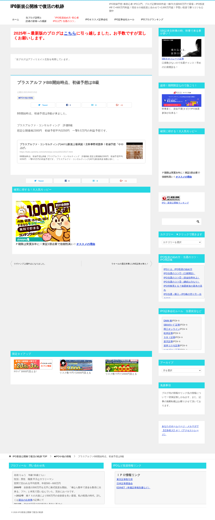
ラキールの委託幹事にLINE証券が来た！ (130, 264)
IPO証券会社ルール (124, 19)
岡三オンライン (172, 329)
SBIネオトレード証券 (173, 58)
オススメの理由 (85, 244)
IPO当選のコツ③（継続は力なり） (182, 281)
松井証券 (168, 333)
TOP (30, 456)
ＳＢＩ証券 (169, 337)
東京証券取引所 (125, 479)
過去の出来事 (25, 500)
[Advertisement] (81, 310)
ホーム (15, 19)
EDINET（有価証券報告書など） (133, 487)
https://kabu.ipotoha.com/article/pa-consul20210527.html (46, 152)
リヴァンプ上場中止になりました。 (30, 264)
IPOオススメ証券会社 (96, 19)
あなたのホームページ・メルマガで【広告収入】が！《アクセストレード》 (180, 430)
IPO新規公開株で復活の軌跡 (41, 5)
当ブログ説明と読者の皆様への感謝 (36, 19)
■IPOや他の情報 (26, 98)
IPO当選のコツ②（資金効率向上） (182, 277)
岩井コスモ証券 (172, 345)
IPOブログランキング (152, 19)
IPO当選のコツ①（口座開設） (179, 273)
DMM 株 (168, 320)
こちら (70, 33)
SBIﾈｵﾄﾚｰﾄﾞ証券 (172, 324)
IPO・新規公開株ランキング (175, 203)
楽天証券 (168, 341)
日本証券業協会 (125, 483)
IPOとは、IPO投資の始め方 (178, 269)
